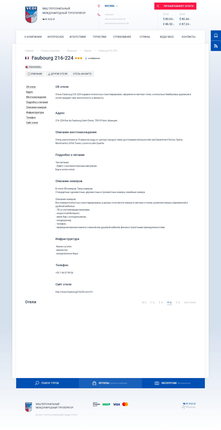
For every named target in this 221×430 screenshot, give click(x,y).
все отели (190, 302)
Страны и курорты (50, 51)
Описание (35, 74)
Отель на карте (82, 74)
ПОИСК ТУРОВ (46, 383)
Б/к (144, 302)
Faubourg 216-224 (108, 51)
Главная (29, 51)
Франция (72, 51)
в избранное (94, 58)
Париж (87, 51)
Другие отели (57, 74)
